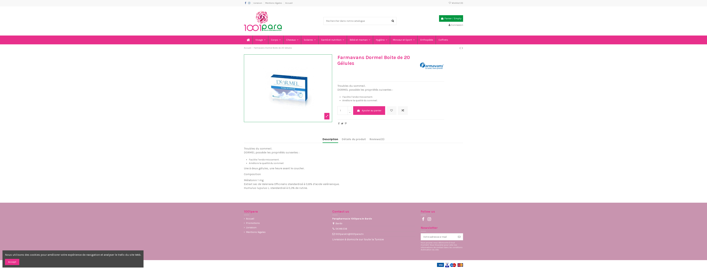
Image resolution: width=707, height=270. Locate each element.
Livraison (258, 3)
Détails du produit (354, 139)
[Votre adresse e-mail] (438, 236)
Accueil (289, 3)
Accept (12, 261)
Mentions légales (274, 3)
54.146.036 (341, 228)
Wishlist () (456, 3)
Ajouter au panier (369, 110)
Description (330, 139)
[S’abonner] (459, 236)
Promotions (253, 223)
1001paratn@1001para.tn (349, 234)
